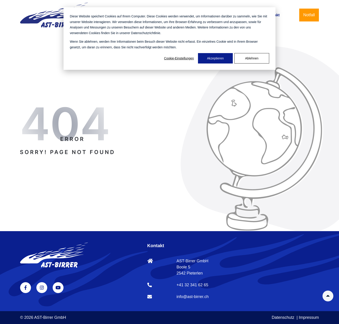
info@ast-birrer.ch (193, 296)
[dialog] (169, 38)
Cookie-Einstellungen (179, 58)
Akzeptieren (215, 58)
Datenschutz (283, 317)
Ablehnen (251, 58)
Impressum (309, 317)
